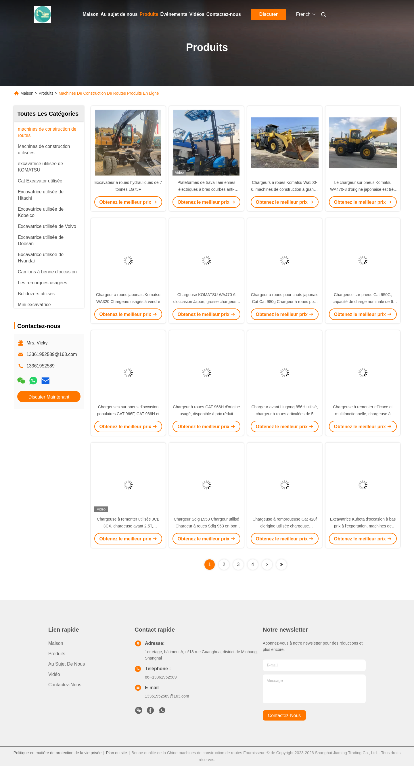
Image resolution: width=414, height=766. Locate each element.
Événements (173, 14)
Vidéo (54, 674)
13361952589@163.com (51, 354)
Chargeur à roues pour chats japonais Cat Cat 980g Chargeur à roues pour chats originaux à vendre (284, 301)
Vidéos (196, 14)
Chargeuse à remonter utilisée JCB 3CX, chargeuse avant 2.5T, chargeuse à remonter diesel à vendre (128, 526)
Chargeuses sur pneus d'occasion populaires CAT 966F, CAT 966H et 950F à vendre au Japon (128, 414)
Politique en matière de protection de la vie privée (58, 752)
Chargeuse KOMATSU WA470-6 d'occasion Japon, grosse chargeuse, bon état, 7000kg (206, 301)
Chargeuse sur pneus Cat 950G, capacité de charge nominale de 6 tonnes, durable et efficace (363, 301)
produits (56, 653)
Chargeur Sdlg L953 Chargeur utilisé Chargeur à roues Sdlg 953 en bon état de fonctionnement (206, 526)
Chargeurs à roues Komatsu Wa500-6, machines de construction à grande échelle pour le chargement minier (284, 189)
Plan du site (116, 752)
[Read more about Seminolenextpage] (267, 564)
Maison (91, 14)
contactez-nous (284, 715)
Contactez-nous (223, 14)
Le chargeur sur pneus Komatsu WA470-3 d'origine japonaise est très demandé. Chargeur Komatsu (363, 189)
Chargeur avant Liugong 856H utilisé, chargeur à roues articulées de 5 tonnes (284, 414)
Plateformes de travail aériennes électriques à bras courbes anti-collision (206, 189)
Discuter (268, 14)
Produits (149, 14)
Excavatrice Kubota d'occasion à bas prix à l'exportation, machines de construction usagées (363, 526)
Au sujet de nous (119, 14)
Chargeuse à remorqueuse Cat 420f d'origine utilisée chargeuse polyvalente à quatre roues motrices (284, 526)
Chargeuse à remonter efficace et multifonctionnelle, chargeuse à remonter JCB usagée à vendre (363, 414)
